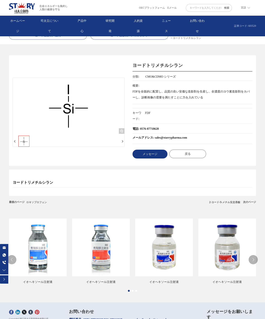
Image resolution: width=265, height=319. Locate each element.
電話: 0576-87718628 (145, 128)
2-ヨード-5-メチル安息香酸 (225, 202)
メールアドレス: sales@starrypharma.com (159, 137)
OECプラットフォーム (152, 7)
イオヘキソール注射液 (37, 281)
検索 (226, 7)
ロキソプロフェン (36, 202)
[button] (129, 291)
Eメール (172, 7)
